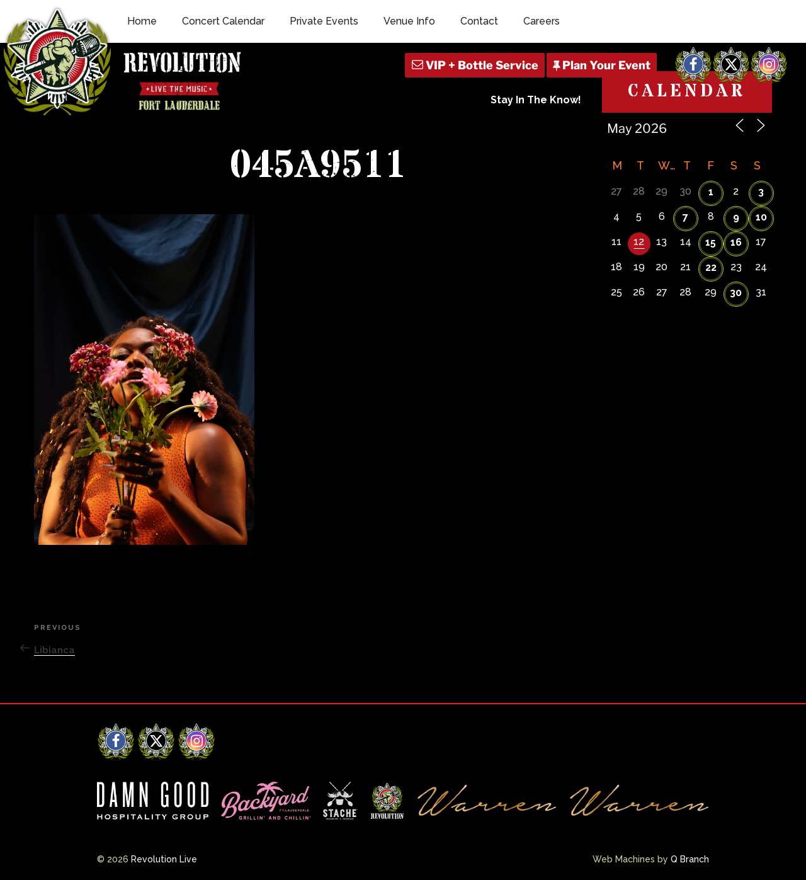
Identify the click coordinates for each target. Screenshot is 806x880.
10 (761, 217)
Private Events (324, 21)
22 (711, 267)
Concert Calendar (223, 21)
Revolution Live (164, 859)
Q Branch (690, 859)
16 (736, 242)
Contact (479, 21)
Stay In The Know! (536, 100)
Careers (541, 21)
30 (736, 293)
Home (142, 21)
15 (710, 242)
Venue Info (409, 21)
